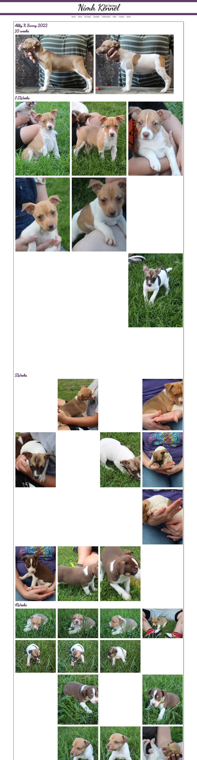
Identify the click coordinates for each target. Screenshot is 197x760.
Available (96, 17)
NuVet (129, 17)
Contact (121, 17)
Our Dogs (87, 17)
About (80, 17)
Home (73, 17)
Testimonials (106, 17)
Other (115, 17)
